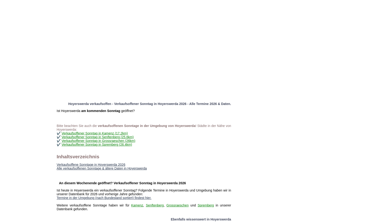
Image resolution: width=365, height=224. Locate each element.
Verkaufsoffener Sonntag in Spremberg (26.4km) (97, 144)
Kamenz (137, 205)
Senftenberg (155, 205)
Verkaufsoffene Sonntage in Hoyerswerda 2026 (91, 164)
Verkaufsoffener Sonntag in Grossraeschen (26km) (98, 141)
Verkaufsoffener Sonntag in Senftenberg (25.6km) (98, 137)
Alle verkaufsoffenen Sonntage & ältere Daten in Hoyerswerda (102, 168)
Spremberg (206, 205)
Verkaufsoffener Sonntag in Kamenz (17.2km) (95, 133)
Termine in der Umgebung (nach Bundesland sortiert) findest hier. (104, 198)
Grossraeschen (177, 205)
